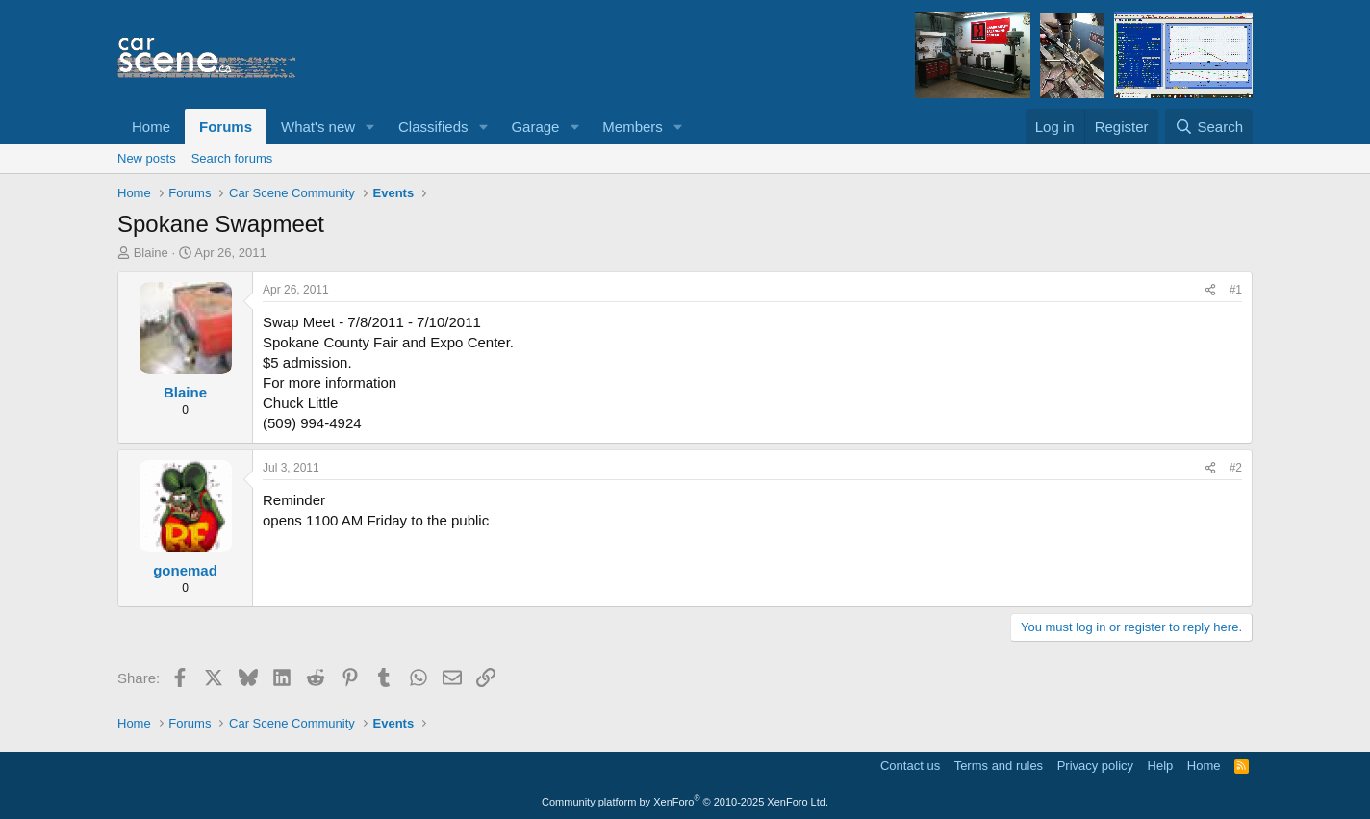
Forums (225, 126)
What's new (318, 126)
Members (632, 126)
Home (151, 126)
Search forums (232, 158)
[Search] (1209, 126)
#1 (1236, 289)
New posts (146, 158)
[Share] (1210, 290)
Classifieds (433, 126)
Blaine (151, 252)
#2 (1236, 467)
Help (1161, 765)
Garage (535, 126)
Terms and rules (998, 765)
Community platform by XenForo (685, 801)
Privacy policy (1095, 765)
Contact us (910, 765)
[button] (370, 126)
